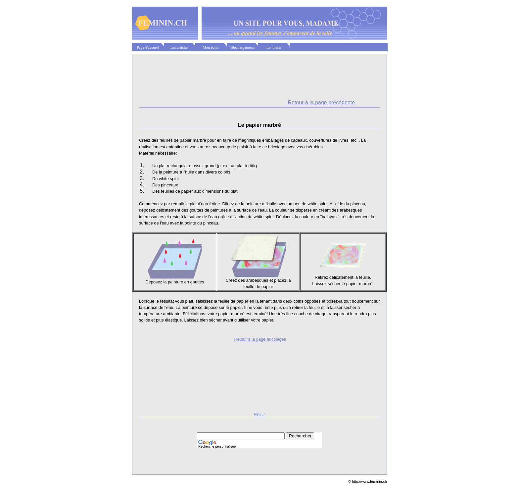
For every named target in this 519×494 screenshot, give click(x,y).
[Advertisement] (259, 70)
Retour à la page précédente (321, 102)
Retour (259, 414)
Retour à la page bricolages (260, 339)
